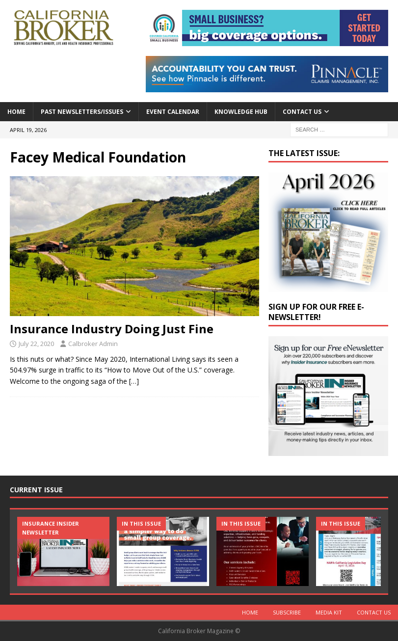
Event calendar (172, 111)
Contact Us (302, 111)
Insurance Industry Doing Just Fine (111, 328)
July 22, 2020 (36, 343)
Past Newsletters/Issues (82, 111)
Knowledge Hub (240, 111)
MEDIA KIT (329, 612)
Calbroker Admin (93, 343)
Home (16, 111)
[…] (134, 381)
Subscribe (287, 612)
